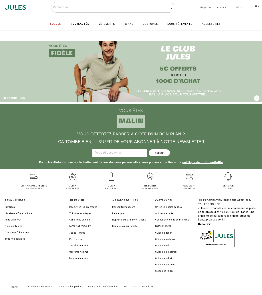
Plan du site (148, 286)
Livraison (10, 207)
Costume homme (78, 252)
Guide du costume (165, 264)
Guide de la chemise (166, 252)
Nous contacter (13, 226)
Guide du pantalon (165, 239)
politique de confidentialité (202, 162)
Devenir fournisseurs (123, 207)
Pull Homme (75, 239)
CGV (125, 286)
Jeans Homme (77, 233)
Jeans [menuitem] (128, 23)
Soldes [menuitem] (55, 23)
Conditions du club (79, 219)
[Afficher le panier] (256, 6)
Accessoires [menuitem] (211, 23)
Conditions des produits (70, 286)
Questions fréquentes (17, 232)
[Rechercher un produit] (112, 7)
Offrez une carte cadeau (168, 207)
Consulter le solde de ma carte (172, 219)
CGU (134, 286)
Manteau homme (78, 258)
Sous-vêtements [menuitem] (179, 23)
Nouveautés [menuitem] (79, 23)
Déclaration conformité (125, 226)
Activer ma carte (164, 213)
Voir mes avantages (80, 213)
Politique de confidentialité (103, 286)
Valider (159, 152)
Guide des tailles (164, 271)
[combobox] (112, 7)
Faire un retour (13, 219)
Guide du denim (163, 233)
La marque (118, 213)
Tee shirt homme (78, 245)
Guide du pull (162, 245)
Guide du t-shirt (163, 258)
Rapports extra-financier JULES (129, 219)
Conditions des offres (40, 286)
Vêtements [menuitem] (107, 23)
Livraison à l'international (19, 213)
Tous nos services (15, 239)
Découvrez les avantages (83, 207)
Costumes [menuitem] (150, 23)
